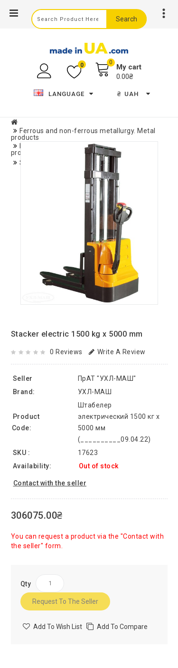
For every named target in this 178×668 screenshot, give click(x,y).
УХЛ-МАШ (95, 392)
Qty (25, 584)
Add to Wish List (57, 626)
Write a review (117, 352)
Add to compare (122, 626)
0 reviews (66, 352)
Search (126, 19)
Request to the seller (65, 601)
